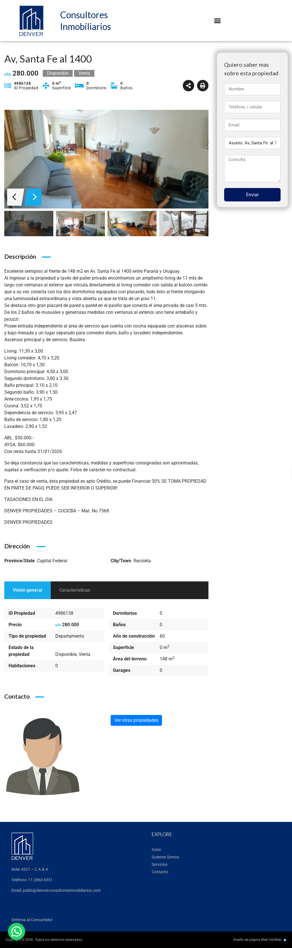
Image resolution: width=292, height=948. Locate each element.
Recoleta (142, 560)
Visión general (27, 590)
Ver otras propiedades (136, 720)
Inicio (156, 849)
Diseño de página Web (250, 940)
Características (74, 590)
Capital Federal (52, 560)
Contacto (160, 872)
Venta (84, 654)
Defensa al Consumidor (31, 919)
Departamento (69, 636)
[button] (217, 20)
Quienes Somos (165, 857)
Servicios (159, 864)
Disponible (66, 654)
